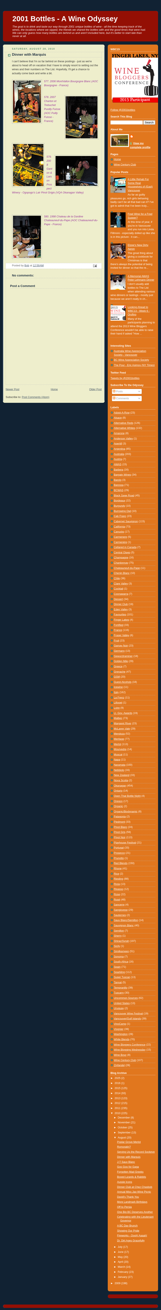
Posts (118, 391)
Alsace (118, 417)
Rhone (118, 868)
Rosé (117, 899)
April (121, 1261)
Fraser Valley (121, 635)
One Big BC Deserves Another (135, 1212)
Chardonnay (121, 562)
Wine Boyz (120, 1055)
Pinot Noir (119, 837)
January (123, 1277)
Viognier (118, 1029)
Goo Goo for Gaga (128, 1166)
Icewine (118, 687)
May (120, 1257)
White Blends (121, 1039)
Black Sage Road (124, 495)
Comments (121, 398)
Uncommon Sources (126, 998)
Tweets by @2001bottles (124, 378)
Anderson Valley (123, 438)
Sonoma (119, 956)
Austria (118, 459)
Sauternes (120, 915)
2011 (118, 1108)
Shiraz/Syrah (121, 941)
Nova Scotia (121, 780)
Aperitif (118, 443)
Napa (117, 759)
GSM (117, 676)
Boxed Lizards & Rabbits (131, 1176)
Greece (118, 666)
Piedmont (119, 821)
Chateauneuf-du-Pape (127, 568)
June (121, 1252)
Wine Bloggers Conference (129, 1044)
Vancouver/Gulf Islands (127, 1018)
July (120, 1246)
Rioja (117, 884)
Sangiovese (121, 909)
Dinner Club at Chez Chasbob (134, 1187)
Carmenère (120, 542)
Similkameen (121, 951)
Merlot (117, 744)
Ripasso (118, 889)
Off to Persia (124, 1207)
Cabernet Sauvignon (126, 521)
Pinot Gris (119, 832)
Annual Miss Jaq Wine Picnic (134, 1191)
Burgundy (119, 505)
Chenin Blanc (122, 573)
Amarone (119, 433)
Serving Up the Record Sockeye (136, 1151)
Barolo (117, 480)
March (122, 1266)
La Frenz (119, 697)
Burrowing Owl (122, 511)
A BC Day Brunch (127, 1225)
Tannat (118, 982)
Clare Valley (121, 583)
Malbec (118, 718)
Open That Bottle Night (127, 795)
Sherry (118, 935)
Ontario (118, 790)
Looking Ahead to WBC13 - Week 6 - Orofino (139, 311)
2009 (118, 1283)
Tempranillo (120, 987)
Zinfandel (119, 1065)
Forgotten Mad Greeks (130, 1171)
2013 (118, 1098)
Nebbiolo (119, 770)
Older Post (95, 389)
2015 (118, 1088)
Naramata (119, 764)
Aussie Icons (124, 1181)
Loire (117, 707)
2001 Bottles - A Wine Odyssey (65, 19)
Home (54, 389)
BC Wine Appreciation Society (131, 359)
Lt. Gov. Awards (123, 713)
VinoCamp (120, 1023)
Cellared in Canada (125, 547)
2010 (118, 1113)
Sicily (117, 946)
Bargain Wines (122, 474)
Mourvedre (120, 749)
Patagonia (120, 816)
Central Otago (122, 552)
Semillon (119, 930)
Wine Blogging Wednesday (129, 1049)
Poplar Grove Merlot (129, 1142)
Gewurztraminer (123, 656)
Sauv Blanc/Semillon (126, 920)
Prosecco (119, 852)
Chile (117, 578)
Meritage (119, 739)
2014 (118, 1093)
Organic (118, 806)
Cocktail (118, 588)
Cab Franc (120, 516)
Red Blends (120, 863)
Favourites (120, 614)
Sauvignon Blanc (124, 925)
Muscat (118, 754)
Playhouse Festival (125, 842)
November (124, 1122)
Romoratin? (124, 1146)
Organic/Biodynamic (126, 811)
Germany (119, 650)
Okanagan (120, 785)
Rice (116, 873)
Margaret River (122, 723)
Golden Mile (121, 661)
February (123, 1271)
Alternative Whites (124, 428)
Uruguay (119, 1008)
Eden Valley (121, 609)
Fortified (118, 625)
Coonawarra (121, 593)
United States (122, 1003)
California (119, 526)
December (124, 1117)
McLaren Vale (122, 728)
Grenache (119, 671)
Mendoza (119, 733)
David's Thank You (128, 1196)
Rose (117, 894)
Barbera (118, 469)
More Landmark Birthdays (132, 1201)
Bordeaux (119, 500)
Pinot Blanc (120, 827)
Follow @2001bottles (122, 109)
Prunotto (119, 858)
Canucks (119, 531)
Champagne (121, 557)
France (118, 630)
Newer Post (12, 389)
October (123, 1127)
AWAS (117, 464)
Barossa (118, 485)
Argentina (119, 448)
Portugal (119, 847)
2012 (118, 1103)
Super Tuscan (122, 977)
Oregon (118, 801)
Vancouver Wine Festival (128, 1013)
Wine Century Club (125, 164)
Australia (119, 454)
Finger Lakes (121, 619)
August (122, 1137)
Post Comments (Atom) (35, 397)
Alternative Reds (123, 423)
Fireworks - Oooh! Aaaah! (132, 1235)
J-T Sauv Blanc (126, 1162)
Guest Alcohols (122, 682)
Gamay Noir (121, 645)
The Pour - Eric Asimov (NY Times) (134, 365)
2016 (118, 1083)
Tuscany (119, 992)
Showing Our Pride (128, 1230)
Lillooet (118, 702)
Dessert (118, 599)
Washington (121, 1034)
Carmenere (120, 536)
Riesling (118, 878)
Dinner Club (121, 604)
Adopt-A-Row (122, 412)
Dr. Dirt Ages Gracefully (131, 1240)
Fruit (116, 640)
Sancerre (119, 904)
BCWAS (118, 490)
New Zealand (121, 775)
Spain (117, 966)
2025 (118, 1078)
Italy (116, 692)
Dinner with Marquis (128, 1156)
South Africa (121, 961)
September (124, 1132)
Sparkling (119, 972)
